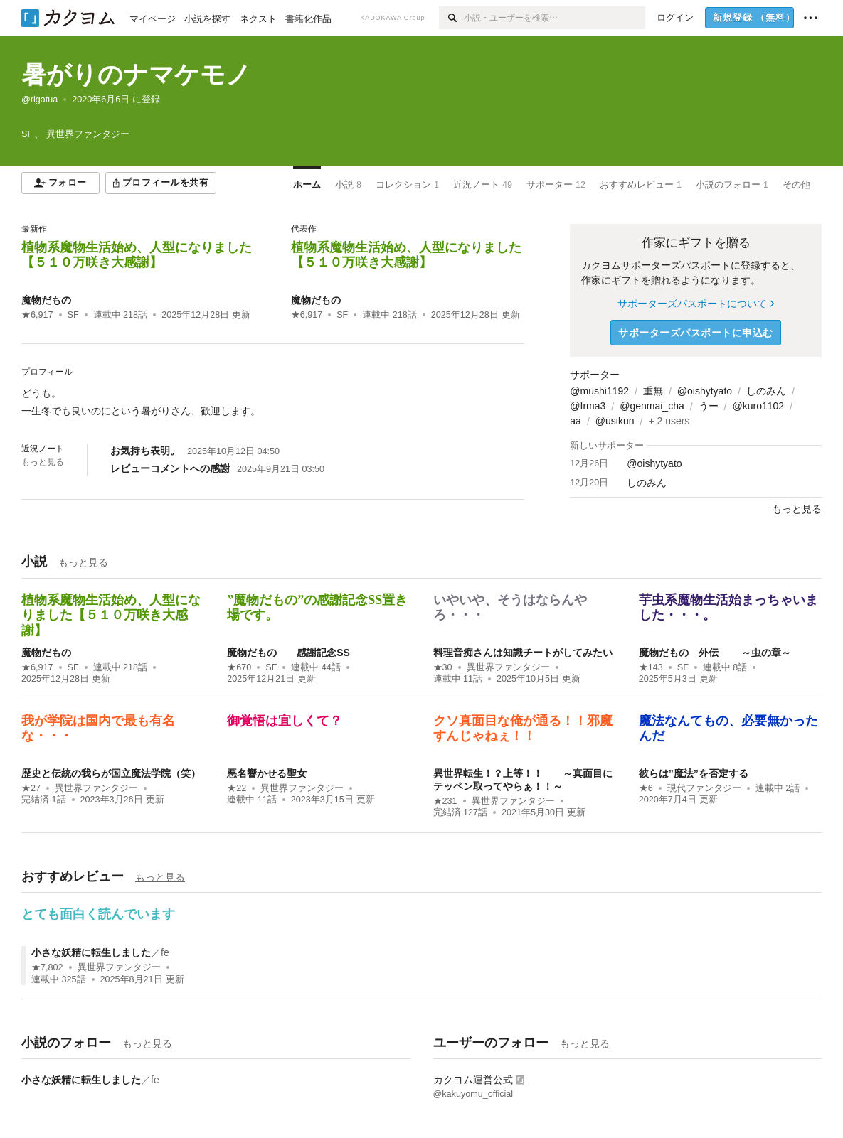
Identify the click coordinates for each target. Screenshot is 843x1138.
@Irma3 (587, 406)
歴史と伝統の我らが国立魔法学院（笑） (111, 773)
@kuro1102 (759, 406)
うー (709, 406)
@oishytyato (704, 391)
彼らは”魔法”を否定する (693, 773)
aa (575, 420)
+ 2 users (668, 420)
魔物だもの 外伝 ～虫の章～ (715, 652)
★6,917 (37, 315)
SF (73, 315)
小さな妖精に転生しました (91, 952)
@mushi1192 (599, 391)
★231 (445, 801)
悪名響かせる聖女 (267, 773)
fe (165, 952)
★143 (651, 667)
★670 (239, 667)
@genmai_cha (652, 406)
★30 (442, 667)
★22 (236, 788)
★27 (31, 788)
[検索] (451, 17)
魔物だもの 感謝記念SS (288, 652)
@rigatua (39, 99)
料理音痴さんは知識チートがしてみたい (523, 652)
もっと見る (42, 462)
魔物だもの (46, 300)
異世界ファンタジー (508, 667)
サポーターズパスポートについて (695, 303)
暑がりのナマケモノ (136, 74)
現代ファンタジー (704, 788)
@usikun (615, 420)
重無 (653, 391)
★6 (646, 788)
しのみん (766, 391)
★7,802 (47, 967)
